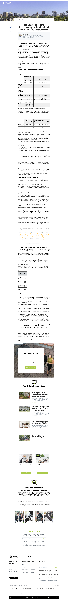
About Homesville (33, 567)
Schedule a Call (33, 569)
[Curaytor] (13, 578)
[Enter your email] (31, 538)
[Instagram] (18, 571)
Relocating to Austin (25, 566)
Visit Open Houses (25, 569)
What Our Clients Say (33, 566)
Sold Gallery (32, 572)
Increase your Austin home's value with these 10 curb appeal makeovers (40, 394)
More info (51, 597)
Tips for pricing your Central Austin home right (40, 437)
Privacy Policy (56, 585)
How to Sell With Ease (25, 572)
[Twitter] (11, 571)
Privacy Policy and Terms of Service (37, 505)
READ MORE (34, 402)
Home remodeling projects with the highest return (40, 422)
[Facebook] (9, 571)
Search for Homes (24, 567)
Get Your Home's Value (34, 564)
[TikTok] (9, 573)
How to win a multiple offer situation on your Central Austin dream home (40, 408)
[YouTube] (16, 571)
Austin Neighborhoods (25, 564)
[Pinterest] (14, 571)
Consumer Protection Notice (28, 593)
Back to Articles (22, 19)
